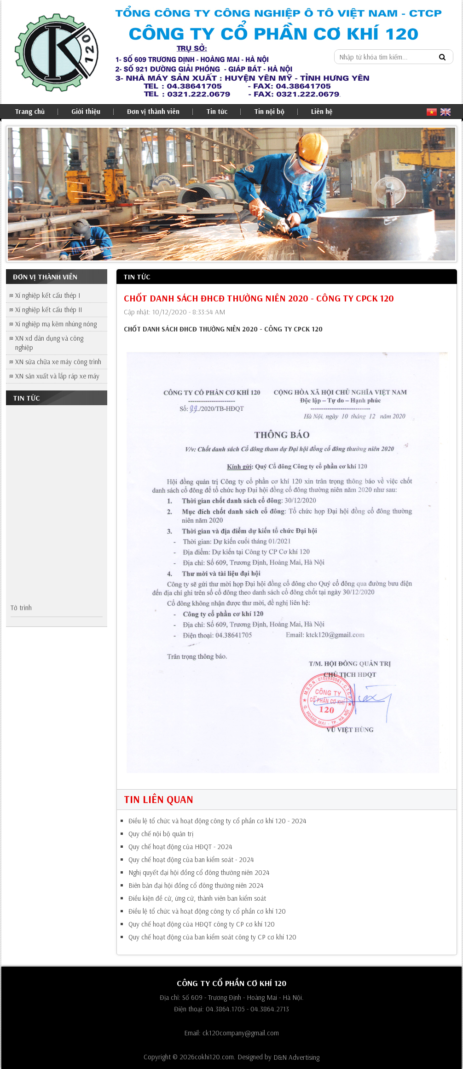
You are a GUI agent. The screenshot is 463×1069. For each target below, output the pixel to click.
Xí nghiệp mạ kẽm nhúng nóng (56, 323)
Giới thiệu (85, 111)
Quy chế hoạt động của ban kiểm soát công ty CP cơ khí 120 (212, 937)
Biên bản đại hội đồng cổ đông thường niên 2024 (196, 885)
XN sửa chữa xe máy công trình (58, 361)
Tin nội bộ (269, 111)
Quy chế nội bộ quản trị (160, 834)
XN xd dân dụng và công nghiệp (49, 343)
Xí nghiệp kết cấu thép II (48, 309)
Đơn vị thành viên (153, 111)
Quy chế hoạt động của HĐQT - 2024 (180, 847)
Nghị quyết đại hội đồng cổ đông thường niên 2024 (199, 872)
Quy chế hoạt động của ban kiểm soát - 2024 (191, 860)
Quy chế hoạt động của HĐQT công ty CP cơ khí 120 (201, 924)
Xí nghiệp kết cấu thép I (47, 295)
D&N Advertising (296, 1057)
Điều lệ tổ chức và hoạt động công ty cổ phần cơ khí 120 (207, 911)
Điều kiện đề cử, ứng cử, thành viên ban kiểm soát (197, 898)
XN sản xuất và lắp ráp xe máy (57, 376)
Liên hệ (321, 111)
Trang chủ (30, 111)
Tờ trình (21, 609)
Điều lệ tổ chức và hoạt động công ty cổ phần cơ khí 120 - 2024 (217, 821)
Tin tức (216, 111)
